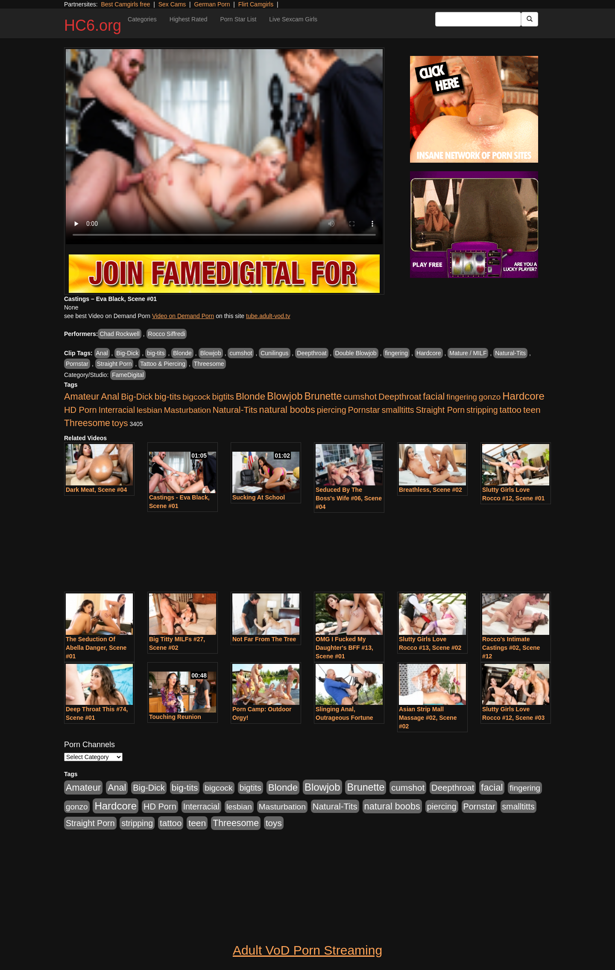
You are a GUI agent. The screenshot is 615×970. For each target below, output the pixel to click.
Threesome (209, 363)
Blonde (182, 353)
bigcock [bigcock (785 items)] (196, 396)
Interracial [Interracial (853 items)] (117, 410)
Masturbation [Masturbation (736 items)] (187, 410)
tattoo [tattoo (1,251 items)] (510, 410)
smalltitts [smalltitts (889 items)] (398, 410)
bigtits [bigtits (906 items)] (223, 396)
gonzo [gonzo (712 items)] (490, 396)
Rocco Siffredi (166, 333)
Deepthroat (311, 353)
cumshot (240, 353)
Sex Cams (172, 4)
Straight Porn (114, 363)
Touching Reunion (175, 716)
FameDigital (128, 374)
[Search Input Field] (478, 19)
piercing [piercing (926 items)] (331, 410)
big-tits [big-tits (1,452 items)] (168, 396)
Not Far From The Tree (264, 639)
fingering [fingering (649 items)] (461, 396)
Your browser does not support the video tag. (224, 146)
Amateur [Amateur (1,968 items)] (81, 396)
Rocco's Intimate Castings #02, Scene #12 (511, 648)
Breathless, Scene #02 (430, 489)
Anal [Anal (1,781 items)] (110, 397)
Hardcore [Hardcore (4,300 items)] (523, 396)
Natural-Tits (510, 353)
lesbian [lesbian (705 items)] (149, 410)
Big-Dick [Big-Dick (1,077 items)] (137, 396)
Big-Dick (127, 353)
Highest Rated (189, 19)
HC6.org (92, 25)
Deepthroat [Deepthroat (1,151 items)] (399, 396)
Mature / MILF (467, 353)
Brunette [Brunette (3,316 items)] (323, 396)
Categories (142, 19)
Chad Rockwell (119, 333)
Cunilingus (274, 353)
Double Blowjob (355, 353)
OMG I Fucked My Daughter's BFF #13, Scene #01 (344, 648)
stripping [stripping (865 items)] (482, 410)
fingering (396, 353)
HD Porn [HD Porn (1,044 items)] (80, 410)
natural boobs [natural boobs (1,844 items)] (287, 409)
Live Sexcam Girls (293, 19)
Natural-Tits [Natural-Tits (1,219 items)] (235, 410)
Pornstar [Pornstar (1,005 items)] (364, 410)
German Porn (212, 4)
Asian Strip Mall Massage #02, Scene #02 (428, 718)
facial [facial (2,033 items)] (434, 396)
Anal (102, 353)
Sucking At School (258, 497)
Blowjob (210, 353)
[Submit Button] (529, 19)
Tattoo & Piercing (162, 363)
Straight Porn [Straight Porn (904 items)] (440, 410)
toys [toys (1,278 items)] (120, 423)
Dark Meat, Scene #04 (96, 489)
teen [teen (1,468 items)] (532, 410)
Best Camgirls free (125, 4)
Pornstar (77, 363)
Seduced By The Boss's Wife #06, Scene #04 (349, 498)
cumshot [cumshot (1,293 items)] (360, 396)
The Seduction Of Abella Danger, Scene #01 (96, 648)
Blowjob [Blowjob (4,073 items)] (285, 396)
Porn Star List (238, 19)
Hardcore (428, 353)
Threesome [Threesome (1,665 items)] (87, 423)
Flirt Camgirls (255, 4)
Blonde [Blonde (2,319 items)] (250, 396)
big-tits (155, 353)
